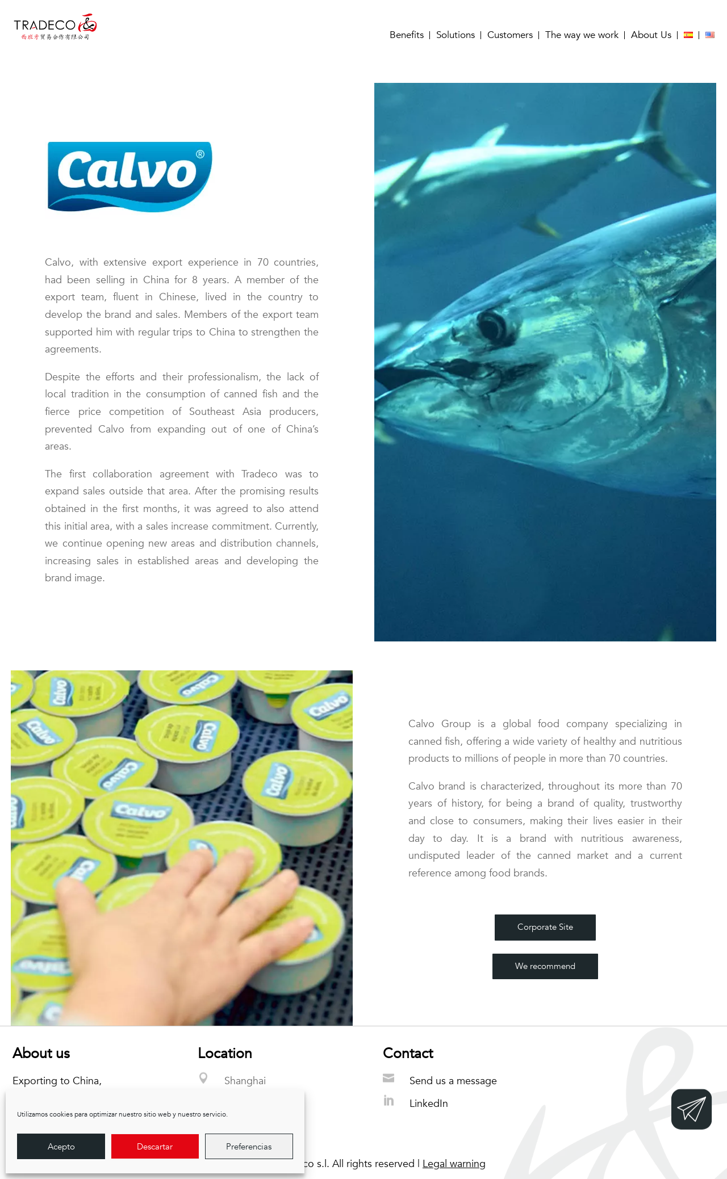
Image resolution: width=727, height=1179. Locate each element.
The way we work (582, 35)
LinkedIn (429, 1104)
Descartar (155, 1146)
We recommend (545, 966)
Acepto (61, 1146)
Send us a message (453, 1081)
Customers (510, 35)
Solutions (455, 35)
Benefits (407, 35)
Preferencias (248, 1146)
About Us (651, 35)
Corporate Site (545, 927)
